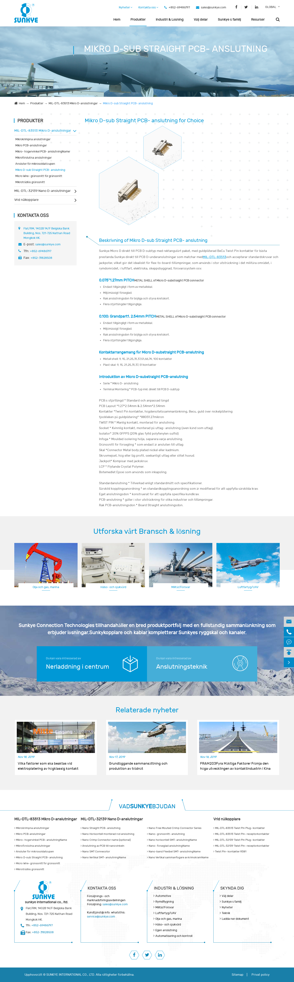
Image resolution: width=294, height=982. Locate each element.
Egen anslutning (166, 930)
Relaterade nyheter (147, 710)
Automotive (163, 896)
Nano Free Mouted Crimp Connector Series (174, 828)
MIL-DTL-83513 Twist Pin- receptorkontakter (241, 834)
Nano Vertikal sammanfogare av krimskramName (177, 857)
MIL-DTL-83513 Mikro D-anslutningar (73, 103)
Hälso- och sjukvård (113, 587)
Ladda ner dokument (235, 919)
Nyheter (125, 7)
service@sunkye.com (101, 916)
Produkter (138, 19)
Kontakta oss (148, 7)
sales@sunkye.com (213, 7)
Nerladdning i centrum (77, 666)
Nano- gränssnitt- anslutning (166, 834)
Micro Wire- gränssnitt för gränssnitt (38, 176)
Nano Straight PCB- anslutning (100, 828)
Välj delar (201, 19)
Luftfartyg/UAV (165, 913)
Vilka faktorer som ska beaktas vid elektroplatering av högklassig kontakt (48, 766)
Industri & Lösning (170, 19)
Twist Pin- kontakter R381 (229, 851)
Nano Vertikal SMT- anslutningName (103, 857)
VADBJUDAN (147, 806)
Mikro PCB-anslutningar (31, 145)
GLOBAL (270, 7)
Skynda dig (232, 888)
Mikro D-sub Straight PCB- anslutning (128, 103)
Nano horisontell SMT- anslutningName (172, 840)
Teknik (226, 913)
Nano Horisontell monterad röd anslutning (107, 834)
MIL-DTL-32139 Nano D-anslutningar (42, 191)
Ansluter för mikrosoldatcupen (35, 164)
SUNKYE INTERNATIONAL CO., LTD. (70, 974)
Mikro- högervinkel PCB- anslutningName (42, 151)
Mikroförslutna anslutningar (33, 157)
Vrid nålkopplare (26, 200)
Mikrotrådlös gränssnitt (30, 182)
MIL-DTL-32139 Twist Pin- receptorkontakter (241, 845)
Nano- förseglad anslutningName (168, 845)
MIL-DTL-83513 (214, 257)
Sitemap (237, 974)
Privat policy (261, 974)
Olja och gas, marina (46, 587)
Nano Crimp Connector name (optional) (106, 840)
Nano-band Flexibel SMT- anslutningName (173, 851)
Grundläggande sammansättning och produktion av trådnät (138, 766)
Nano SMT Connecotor (95, 851)
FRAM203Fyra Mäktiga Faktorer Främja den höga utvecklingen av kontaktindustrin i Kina (235, 766)
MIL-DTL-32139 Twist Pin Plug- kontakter (239, 840)
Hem (116, 19)
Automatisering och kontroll (173, 936)
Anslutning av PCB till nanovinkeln (102, 845)
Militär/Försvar (180, 587)
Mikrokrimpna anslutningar (32, 139)
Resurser (258, 19)
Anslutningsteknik (181, 666)
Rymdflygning (248, 586)
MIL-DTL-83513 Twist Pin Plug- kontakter (239, 828)
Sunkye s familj (229, 19)
